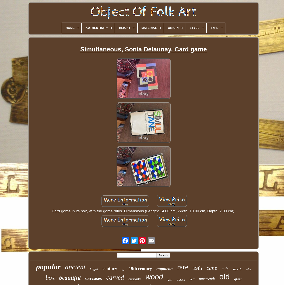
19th (197, 268)
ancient (75, 267)
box (50, 277)
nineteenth (207, 279)
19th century (140, 268)
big (123, 270)
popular (48, 267)
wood (154, 277)
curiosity (134, 279)
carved (115, 277)
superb (237, 269)
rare (182, 267)
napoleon (164, 268)
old (224, 276)
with (248, 269)
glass (238, 279)
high (169, 280)
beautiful (70, 277)
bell (192, 279)
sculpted (181, 280)
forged (94, 269)
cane (212, 268)
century (109, 268)
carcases (93, 278)
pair (225, 268)
